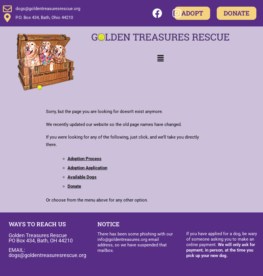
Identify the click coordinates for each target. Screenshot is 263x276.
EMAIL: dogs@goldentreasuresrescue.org (47, 252)
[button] (160, 58)
